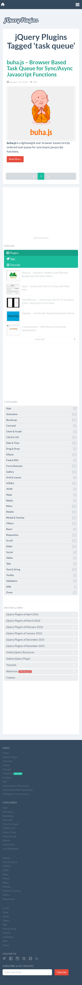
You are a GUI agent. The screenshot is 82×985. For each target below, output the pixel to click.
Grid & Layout (41, 477)
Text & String (41, 569)
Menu (41, 506)
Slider (41, 546)
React (41, 529)
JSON (41, 489)
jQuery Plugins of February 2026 (41, 626)
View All (55, 339)
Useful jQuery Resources (41, 652)
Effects (41, 454)
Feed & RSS (41, 460)
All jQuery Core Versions (16, 794)
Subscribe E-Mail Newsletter (18, 790)
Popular (7, 769)
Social (41, 552)
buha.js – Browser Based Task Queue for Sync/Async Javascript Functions (40, 68)
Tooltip (41, 575)
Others (41, 523)
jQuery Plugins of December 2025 (41, 639)
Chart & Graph (41, 431)
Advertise (41, 671)
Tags (11, 258)
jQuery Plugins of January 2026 (41, 633)
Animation (41, 414)
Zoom (41, 592)
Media (41, 500)
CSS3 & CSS (41, 437)
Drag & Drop (41, 448)
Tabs (41, 563)
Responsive (41, 535)
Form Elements (41, 466)
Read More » (15, 159)
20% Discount (25, 672)
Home (6, 753)
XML (41, 586)
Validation (41, 581)
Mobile (41, 512)
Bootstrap (41, 420)
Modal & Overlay (41, 517)
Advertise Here (41, 238)
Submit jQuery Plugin (41, 658)
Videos (6, 765)
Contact (41, 677)
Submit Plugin (10, 757)
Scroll (41, 540)
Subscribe (61, 972)
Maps (41, 494)
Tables (41, 558)
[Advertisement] (41, 212)
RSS (5, 781)
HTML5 (41, 483)
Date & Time (41, 443)
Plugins (13, 252)
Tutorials (13, 264)
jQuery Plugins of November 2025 (41, 645)
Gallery (41, 472)
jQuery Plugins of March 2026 (41, 620)
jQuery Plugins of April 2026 (41, 614)
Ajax (41, 408)
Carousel (41, 425)
